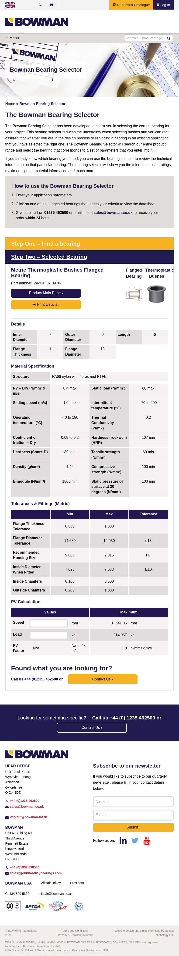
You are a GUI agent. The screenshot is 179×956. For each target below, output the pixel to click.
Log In (163, 5)
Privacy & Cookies (69, 935)
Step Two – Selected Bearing (49, 257)
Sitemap (88, 935)
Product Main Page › (46, 293)
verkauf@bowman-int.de (26, 817)
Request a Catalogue (131, 5)
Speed (18, 622)
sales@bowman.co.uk (113, 213)
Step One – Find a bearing (45, 244)
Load (17, 634)
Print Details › (46, 304)
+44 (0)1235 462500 (22, 801)
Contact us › (102, 679)
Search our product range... (145, 38)
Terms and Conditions (74, 930)
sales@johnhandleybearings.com (33, 873)
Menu (12, 38)
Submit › (134, 827)
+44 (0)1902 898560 (22, 867)
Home (10, 104)
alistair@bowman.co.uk (55, 894)
